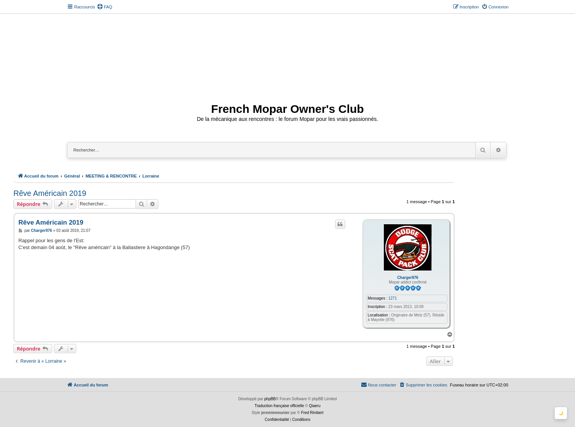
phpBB (270, 399)
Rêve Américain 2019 (49, 193)
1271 (392, 298)
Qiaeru (314, 406)
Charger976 (407, 277)
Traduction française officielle (279, 406)
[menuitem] (104, 6)
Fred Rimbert (312, 413)
